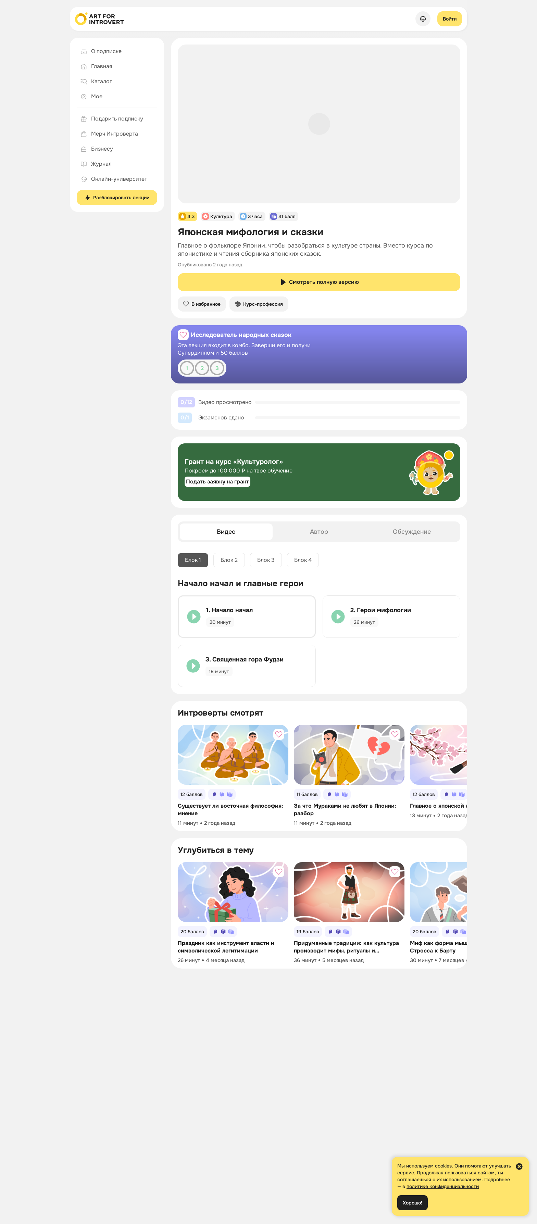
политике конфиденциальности (443, 1186)
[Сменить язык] (422, 18)
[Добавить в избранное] (183, 334)
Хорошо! (412, 1203)
